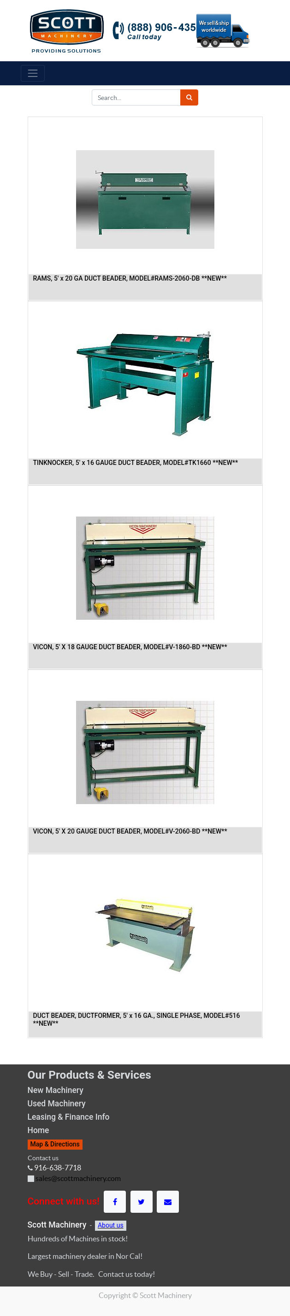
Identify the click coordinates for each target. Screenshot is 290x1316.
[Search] (189, 97)
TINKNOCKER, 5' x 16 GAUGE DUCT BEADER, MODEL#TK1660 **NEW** (135, 462)
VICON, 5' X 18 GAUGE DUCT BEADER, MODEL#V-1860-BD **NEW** (130, 647)
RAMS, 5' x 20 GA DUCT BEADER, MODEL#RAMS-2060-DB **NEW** (130, 278)
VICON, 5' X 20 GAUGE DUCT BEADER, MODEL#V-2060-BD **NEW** (130, 831)
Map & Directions (55, 1144)
